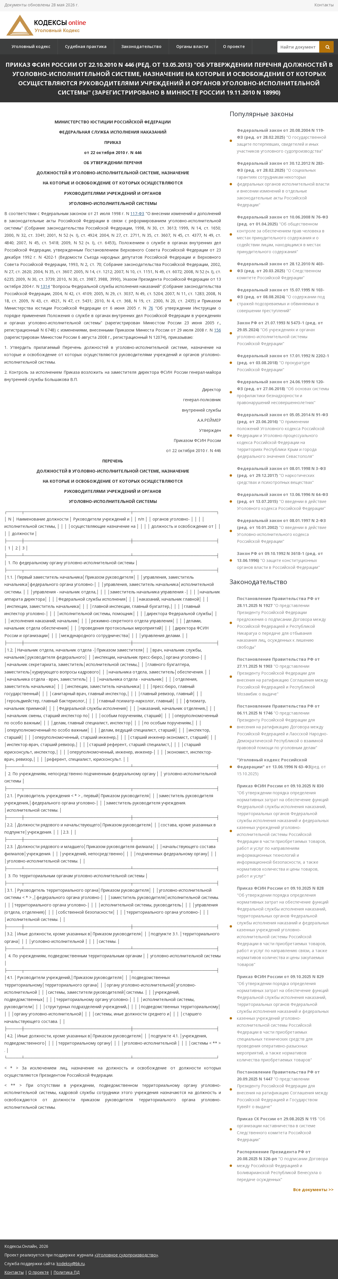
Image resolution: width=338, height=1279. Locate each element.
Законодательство (141, 46)
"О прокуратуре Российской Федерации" (283, 362)
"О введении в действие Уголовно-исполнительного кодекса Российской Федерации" (281, 531)
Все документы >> (313, 1189)
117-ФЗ (137, 213)
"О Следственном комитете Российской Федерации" (280, 270)
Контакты (324, 5)
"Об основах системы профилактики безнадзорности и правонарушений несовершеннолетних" (283, 392)
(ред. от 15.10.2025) (281, 766)
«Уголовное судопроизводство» (126, 1255)
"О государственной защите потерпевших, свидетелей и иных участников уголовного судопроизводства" (281, 140)
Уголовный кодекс (31, 46)
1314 (45, 286)
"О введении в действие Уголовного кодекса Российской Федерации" (282, 501)
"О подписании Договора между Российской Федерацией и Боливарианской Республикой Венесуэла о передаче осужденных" (282, 1165)
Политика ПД (66, 1272)
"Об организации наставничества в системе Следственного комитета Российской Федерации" (281, 1129)
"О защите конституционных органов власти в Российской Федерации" (280, 560)
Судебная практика (86, 46)
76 (150, 308)
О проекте (234, 46)
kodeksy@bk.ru (71, 1263)
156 (217, 330)
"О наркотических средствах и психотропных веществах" (281, 475)
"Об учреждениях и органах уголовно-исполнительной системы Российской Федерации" (280, 333)
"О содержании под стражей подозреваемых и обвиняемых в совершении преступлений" (281, 300)
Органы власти (192, 46)
